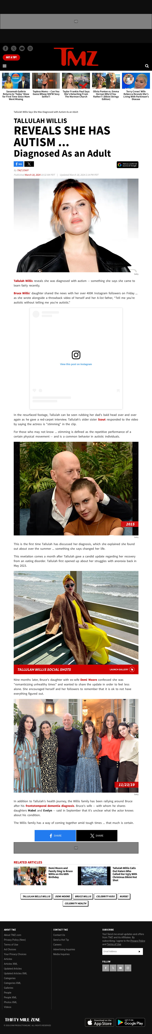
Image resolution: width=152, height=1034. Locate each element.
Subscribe (139, 951)
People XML (10, 997)
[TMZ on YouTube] (120, 968)
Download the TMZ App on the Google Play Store (130, 1022)
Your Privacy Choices (15, 954)
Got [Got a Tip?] (11, 57)
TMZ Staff (22, 170)
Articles (8, 959)
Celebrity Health (75, 903)
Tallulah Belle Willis (36, 896)
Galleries (8, 987)
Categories (9, 978)
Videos (7, 1007)
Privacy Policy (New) (15, 939)
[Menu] (5, 66)
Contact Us (59, 935)
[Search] (147, 66)
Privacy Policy (137, 940)
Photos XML (10, 1002)
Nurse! (124, 896)
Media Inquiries (61, 954)
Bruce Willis (83, 896)
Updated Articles (13, 968)
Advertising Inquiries (64, 949)
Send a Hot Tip (61, 939)
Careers (57, 944)
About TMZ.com (12, 935)
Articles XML (11, 963)
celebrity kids (105, 896)
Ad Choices (10, 949)
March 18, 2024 (33, 174)
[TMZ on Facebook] (5, 48)
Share (55, 836)
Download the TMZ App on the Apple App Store (99, 1022)
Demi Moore (62, 896)
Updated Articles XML (15, 973)
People (7, 992)
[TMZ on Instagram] (30, 48)
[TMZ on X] (13, 48)
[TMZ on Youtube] (22, 48)
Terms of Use (11, 944)
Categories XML (12, 983)
